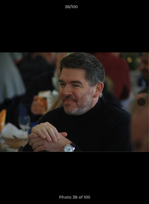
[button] (128, 8)
